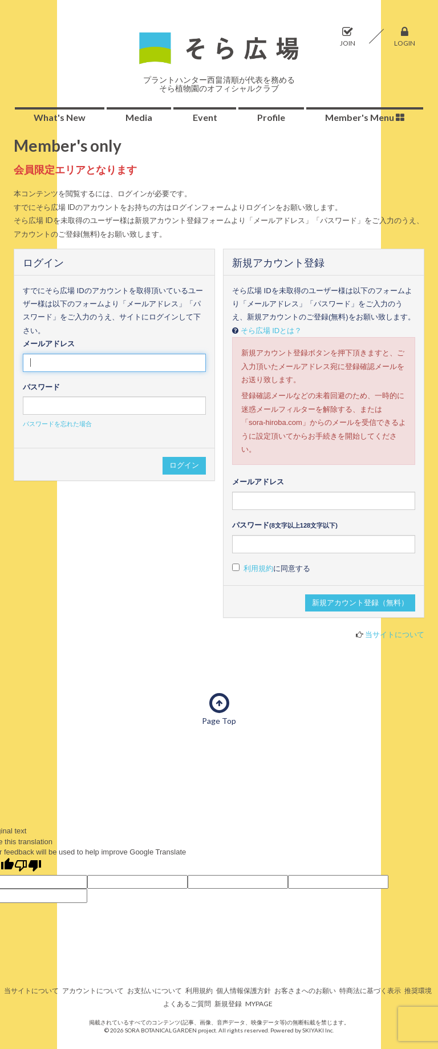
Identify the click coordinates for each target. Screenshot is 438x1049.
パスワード (41, 387)
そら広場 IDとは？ (271, 330)
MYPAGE (259, 1003)
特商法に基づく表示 (370, 990)
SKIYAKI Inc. (318, 1030)
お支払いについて (154, 990)
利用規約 (258, 568)
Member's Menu (364, 117)
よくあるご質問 (187, 1003)
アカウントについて (93, 990)
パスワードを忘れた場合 (57, 423)
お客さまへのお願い (305, 990)
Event (205, 117)
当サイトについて (394, 634)
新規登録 (228, 1003)
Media (138, 117)
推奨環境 (418, 990)
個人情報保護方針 (243, 990)
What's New (60, 117)
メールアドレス (49, 343)
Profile (271, 117)
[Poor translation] (28, 866)
